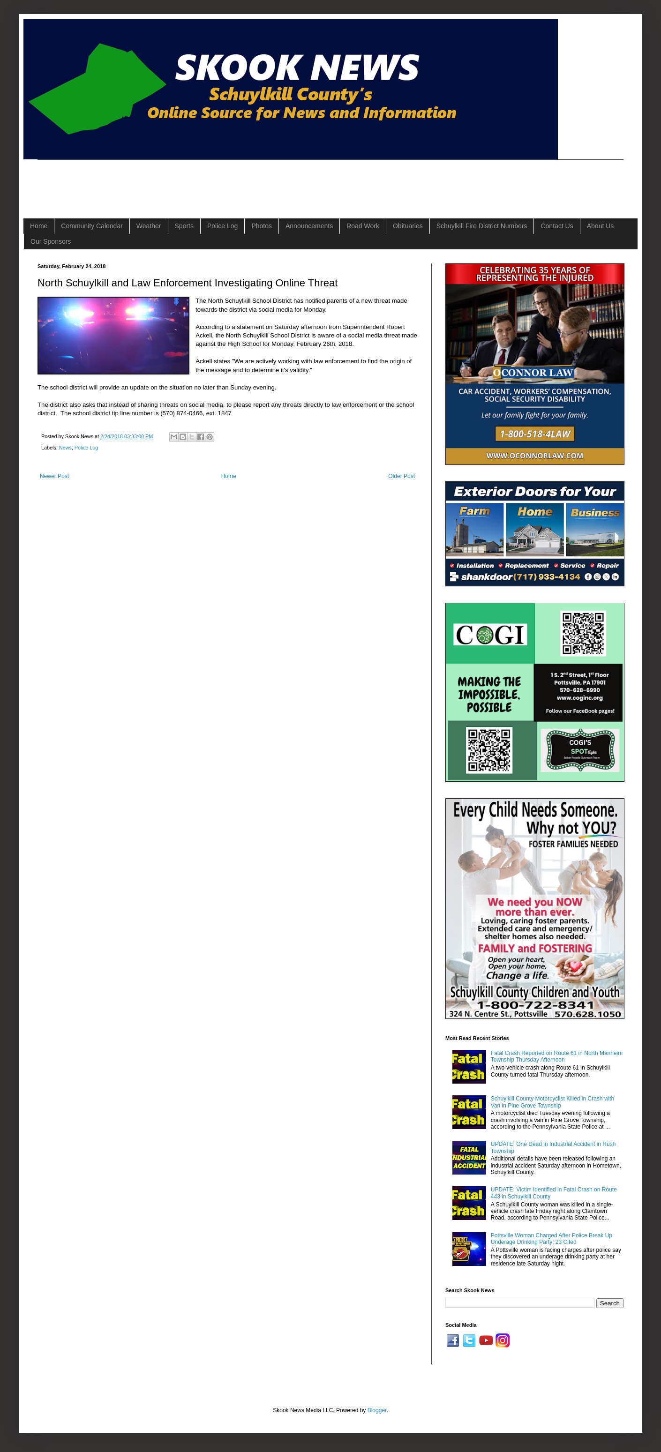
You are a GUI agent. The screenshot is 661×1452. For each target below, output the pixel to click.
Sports (184, 226)
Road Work (362, 226)
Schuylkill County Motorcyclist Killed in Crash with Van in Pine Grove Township (552, 1101)
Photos (261, 226)
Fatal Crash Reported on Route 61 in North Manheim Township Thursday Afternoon (557, 1056)
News (65, 447)
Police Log (222, 226)
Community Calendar (92, 226)
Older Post (401, 476)
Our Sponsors (50, 241)
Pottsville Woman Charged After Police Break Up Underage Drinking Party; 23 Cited (551, 1238)
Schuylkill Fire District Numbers (481, 226)
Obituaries (408, 226)
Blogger (377, 1410)
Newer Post (54, 476)
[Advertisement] (208, 181)
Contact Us (557, 226)
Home (38, 226)
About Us (600, 226)
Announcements (309, 226)
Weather (148, 226)
